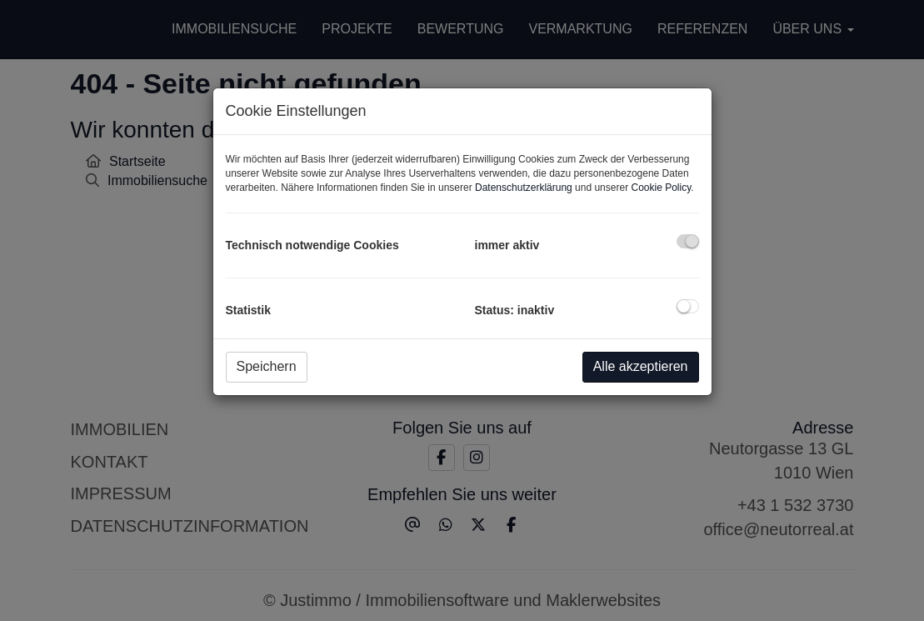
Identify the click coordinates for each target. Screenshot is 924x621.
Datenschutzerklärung (523, 187)
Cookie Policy (661, 187)
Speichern (267, 366)
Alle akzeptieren (640, 366)
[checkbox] (688, 241)
